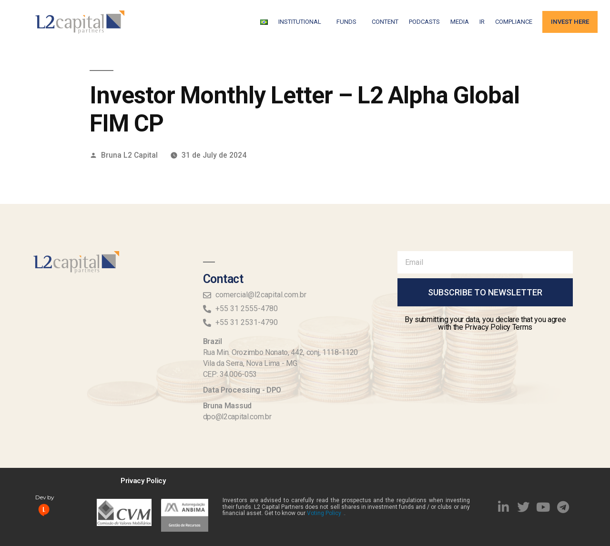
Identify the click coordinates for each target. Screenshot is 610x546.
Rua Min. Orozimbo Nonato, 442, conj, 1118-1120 (280, 352)
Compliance (513, 21)
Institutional (302, 22)
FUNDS (348, 22)
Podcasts (424, 21)
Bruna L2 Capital (129, 155)
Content (385, 21)
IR (482, 21)
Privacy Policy (143, 480)
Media (459, 21)
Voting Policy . (325, 513)
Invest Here (570, 21)
